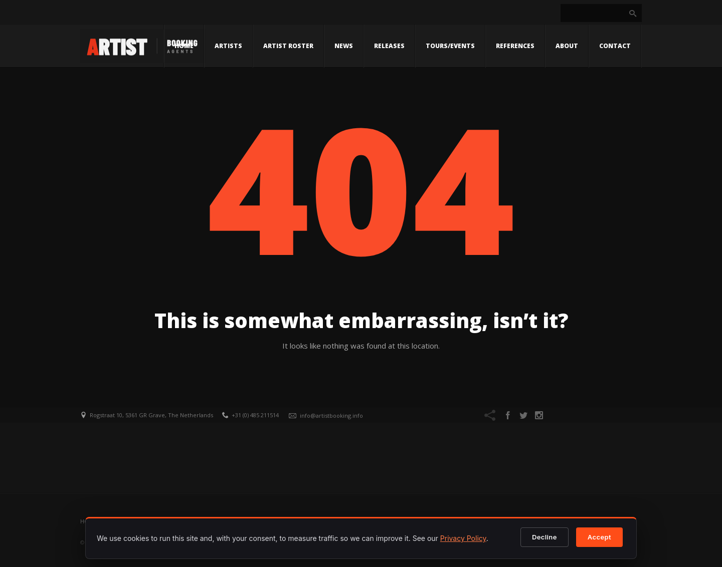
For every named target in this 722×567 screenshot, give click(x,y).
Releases (389, 46)
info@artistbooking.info (331, 415)
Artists (228, 46)
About (567, 46)
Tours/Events (450, 46)
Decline (544, 537)
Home (184, 46)
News (343, 46)
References (515, 46)
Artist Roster (288, 46)
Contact (615, 46)
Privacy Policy (463, 538)
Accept (599, 537)
